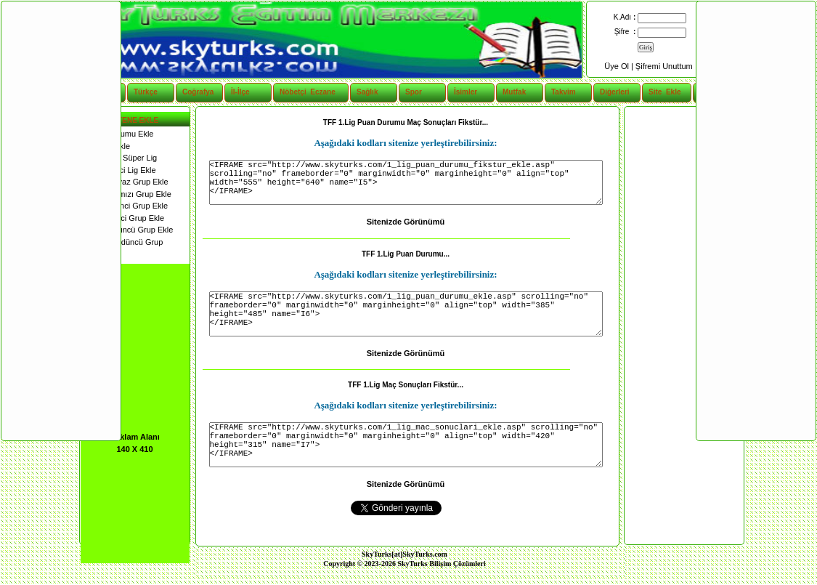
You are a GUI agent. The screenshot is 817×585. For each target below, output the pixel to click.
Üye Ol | (619, 66)
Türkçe (146, 92)
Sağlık (367, 92)
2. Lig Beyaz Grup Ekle (124, 181)
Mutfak (514, 92)
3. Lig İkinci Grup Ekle (123, 218)
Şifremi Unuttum (664, 66)
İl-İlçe (240, 92)
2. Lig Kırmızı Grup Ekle (126, 194)
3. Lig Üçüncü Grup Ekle (127, 229)
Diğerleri (615, 92)
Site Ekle (664, 92)
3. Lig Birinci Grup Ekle (124, 205)
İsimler (465, 92)
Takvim (563, 92)
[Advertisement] (683, 326)
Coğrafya (198, 92)
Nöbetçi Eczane (300, 92)
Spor (413, 92)
